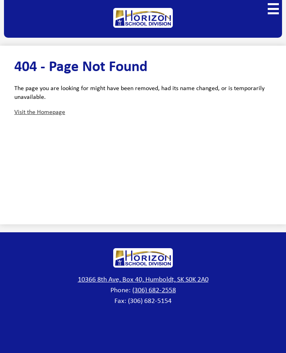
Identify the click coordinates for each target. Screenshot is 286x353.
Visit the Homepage (39, 111)
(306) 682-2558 (154, 289)
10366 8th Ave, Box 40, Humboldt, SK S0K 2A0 (143, 279)
